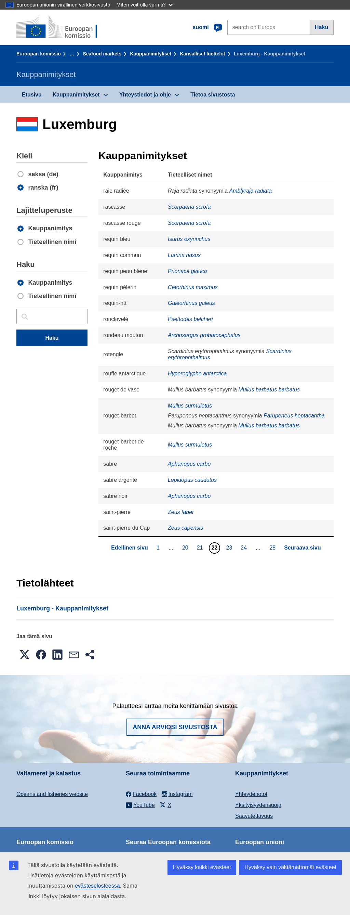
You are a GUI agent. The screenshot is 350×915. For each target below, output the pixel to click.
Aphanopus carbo (189, 464)
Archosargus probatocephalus (204, 335)
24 (244, 547)
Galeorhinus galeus (191, 303)
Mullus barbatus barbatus (269, 389)
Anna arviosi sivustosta (175, 727)
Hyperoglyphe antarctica (197, 373)
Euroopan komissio (38, 53)
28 (273, 547)
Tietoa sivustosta (212, 95)
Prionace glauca (187, 271)
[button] (24, 654)
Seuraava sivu (302, 548)
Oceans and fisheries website (52, 794)
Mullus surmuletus (190, 406)
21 (201, 547)
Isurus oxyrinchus (189, 239)
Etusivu (32, 95)
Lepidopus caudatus (192, 480)
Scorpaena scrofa (189, 207)
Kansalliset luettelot (202, 53)
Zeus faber (181, 512)
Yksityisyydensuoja (258, 805)
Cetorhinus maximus (193, 287)
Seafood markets (102, 53)
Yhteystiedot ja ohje (145, 95)
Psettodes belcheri (190, 319)
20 (186, 547)
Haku (321, 27)
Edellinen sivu (129, 548)
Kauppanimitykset (151, 53)
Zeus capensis (185, 528)
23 (230, 547)
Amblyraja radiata (250, 191)
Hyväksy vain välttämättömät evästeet (290, 867)
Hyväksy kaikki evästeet (202, 867)
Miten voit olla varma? (145, 5)
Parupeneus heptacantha (294, 415)
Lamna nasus (184, 255)
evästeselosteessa (97, 886)
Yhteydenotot (251, 794)
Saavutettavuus (254, 816)
